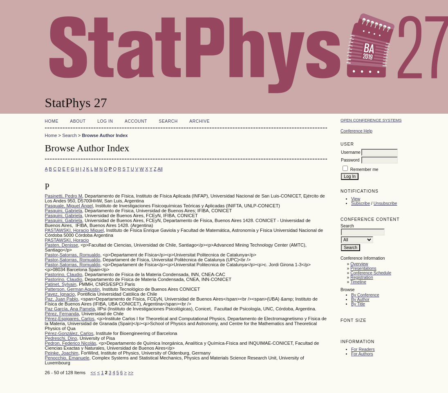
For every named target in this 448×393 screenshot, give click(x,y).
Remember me (364, 169)
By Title (358, 304)
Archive (199, 121)
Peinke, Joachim (61, 352)
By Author (360, 299)
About (77, 121)
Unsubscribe (385, 203)
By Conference (365, 295)
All (159, 168)
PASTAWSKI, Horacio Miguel (74, 230)
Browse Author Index (105, 135)
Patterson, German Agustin (72, 289)
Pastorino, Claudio (63, 274)
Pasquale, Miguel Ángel (69, 205)
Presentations (363, 268)
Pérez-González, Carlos (69, 333)
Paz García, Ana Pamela (70, 308)
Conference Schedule (370, 273)
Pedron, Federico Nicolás (70, 343)
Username (351, 152)
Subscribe (360, 203)
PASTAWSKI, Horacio (67, 240)
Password (350, 160)
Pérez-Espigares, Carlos (69, 318)
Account (136, 121)
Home (51, 121)
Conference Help (356, 131)
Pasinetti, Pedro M (63, 195)
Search (168, 121)
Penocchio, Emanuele (67, 357)
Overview (359, 264)
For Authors (362, 354)
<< (93, 372)
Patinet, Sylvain (60, 284)
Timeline (358, 282)
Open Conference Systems (371, 120)
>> (130, 372)
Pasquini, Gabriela (63, 210)
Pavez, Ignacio (60, 294)
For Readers (363, 349)
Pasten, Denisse (61, 245)
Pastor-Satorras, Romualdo (73, 254)
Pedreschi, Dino (61, 338)
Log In (105, 121)
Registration (361, 277)
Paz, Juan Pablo (61, 298)
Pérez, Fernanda (62, 313)
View (355, 199)
